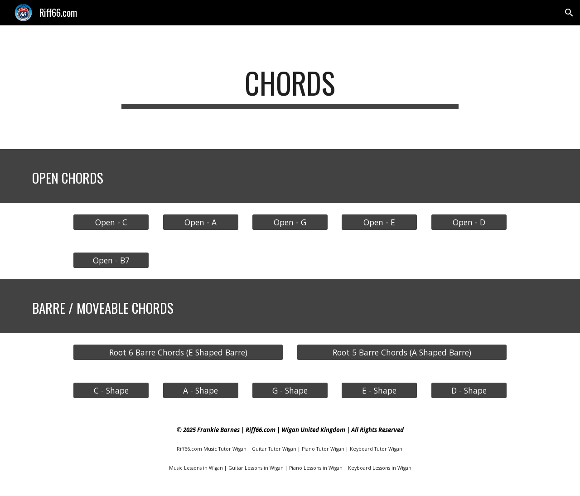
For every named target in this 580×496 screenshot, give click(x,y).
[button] (569, 13)
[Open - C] (111, 222)
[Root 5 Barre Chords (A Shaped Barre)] (402, 352)
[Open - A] (200, 222)
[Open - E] (379, 222)
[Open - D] (469, 222)
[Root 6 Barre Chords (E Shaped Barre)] (178, 352)
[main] (290, 87)
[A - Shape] (200, 390)
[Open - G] (290, 222)
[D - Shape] (469, 390)
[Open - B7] (111, 260)
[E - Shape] (379, 390)
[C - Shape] (111, 390)
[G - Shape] (290, 390)
